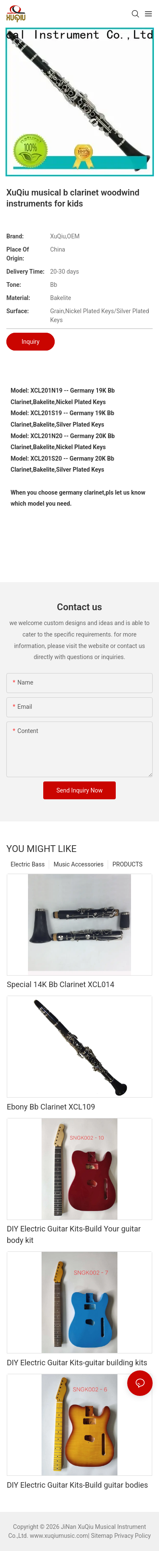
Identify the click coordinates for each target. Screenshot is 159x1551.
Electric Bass (28, 864)
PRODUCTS (127, 864)
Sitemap (101, 1535)
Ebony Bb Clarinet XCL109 (51, 1106)
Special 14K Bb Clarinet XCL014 (60, 984)
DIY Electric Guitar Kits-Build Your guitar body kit (74, 1234)
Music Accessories (78, 864)
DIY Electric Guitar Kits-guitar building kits (77, 1362)
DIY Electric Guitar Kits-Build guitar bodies (77, 1484)
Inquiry (30, 341)
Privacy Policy (132, 1535)
